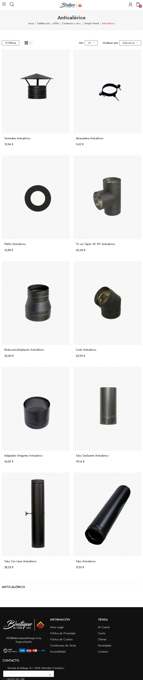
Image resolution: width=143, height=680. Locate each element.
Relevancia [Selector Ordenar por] (130, 43)
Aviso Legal (56, 627)
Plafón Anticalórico (15, 244)
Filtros (10, 43)
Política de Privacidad (62, 633)
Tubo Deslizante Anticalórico (92, 456)
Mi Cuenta (104, 627)
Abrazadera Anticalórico (89, 138)
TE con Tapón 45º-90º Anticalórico (95, 244)
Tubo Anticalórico (86, 561)
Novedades (104, 645)
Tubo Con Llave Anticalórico (20, 561)
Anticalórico (13, 587)
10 (91, 43)
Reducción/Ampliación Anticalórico (24, 350)
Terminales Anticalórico (17, 138)
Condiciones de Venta (63, 645)
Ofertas (102, 639)
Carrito (101, 633)
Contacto (103, 652)
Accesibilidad (57, 652)
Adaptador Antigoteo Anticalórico (23, 456)
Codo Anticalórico (86, 350)
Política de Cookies (61, 639)
